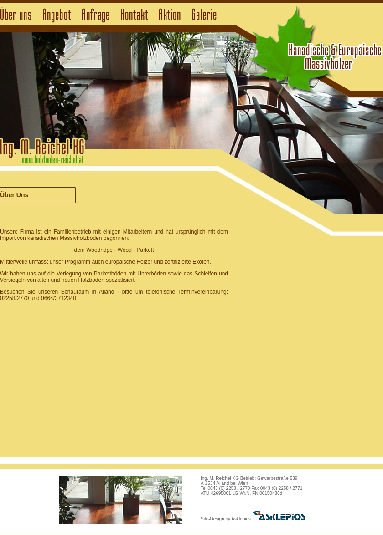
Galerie (204, 15)
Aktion (170, 15)
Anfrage (95, 15)
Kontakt (134, 15)
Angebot (57, 15)
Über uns (15, 15)
